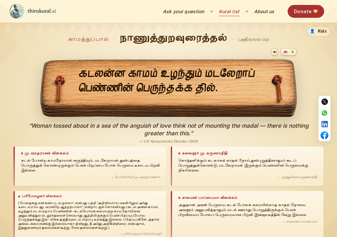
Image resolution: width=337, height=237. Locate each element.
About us (264, 11)
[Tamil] (285, 52)
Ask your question (183, 11)
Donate (306, 11)
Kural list (229, 11)
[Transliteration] (292, 52)
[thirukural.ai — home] (32, 11)
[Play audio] (274, 52)
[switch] (318, 31)
